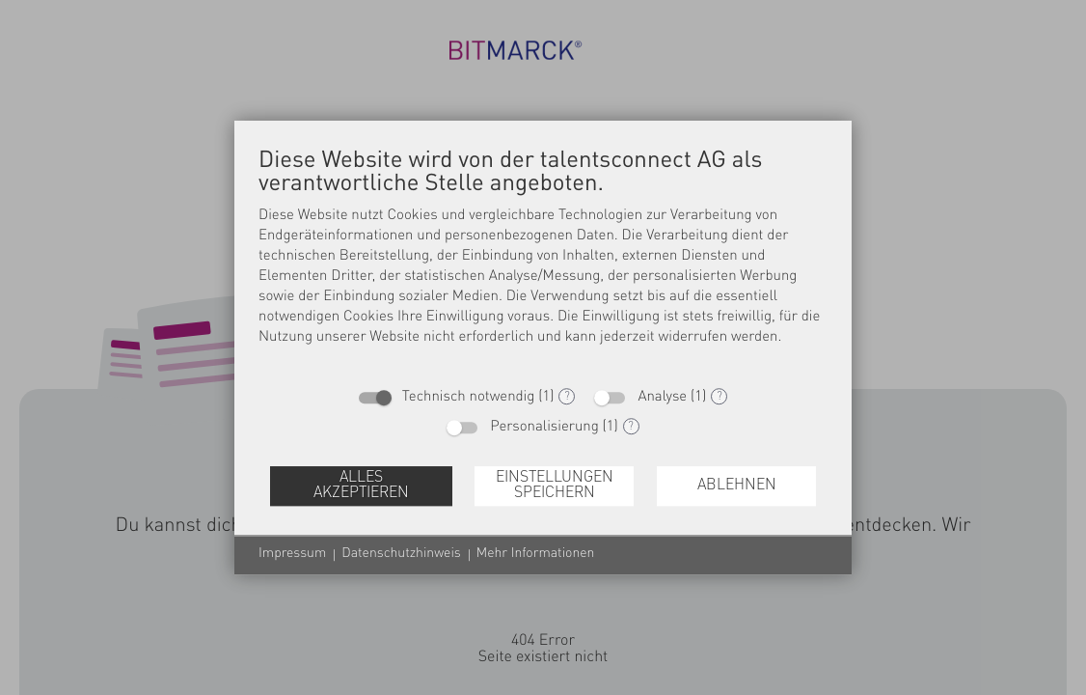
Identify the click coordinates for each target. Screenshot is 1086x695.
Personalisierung (544, 427)
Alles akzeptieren (361, 485)
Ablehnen (736, 485)
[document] (543, 261)
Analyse (662, 397)
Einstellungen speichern (554, 485)
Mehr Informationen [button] (535, 554)
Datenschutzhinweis (400, 554)
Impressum (292, 554)
